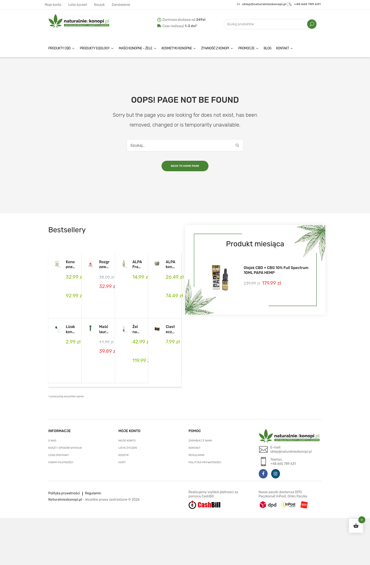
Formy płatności (60, 462)
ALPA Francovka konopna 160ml (138, 265)
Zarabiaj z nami (200, 440)
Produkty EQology (94, 48)
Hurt (122, 462)
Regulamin (196, 455)
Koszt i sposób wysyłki (65, 447)
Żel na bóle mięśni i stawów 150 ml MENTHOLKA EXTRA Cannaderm (138, 329)
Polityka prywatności (205, 462)
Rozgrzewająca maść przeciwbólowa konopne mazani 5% (104, 265)
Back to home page (185, 166)
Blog (267, 48)
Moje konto (53, 5)
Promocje (246, 48)
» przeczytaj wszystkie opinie (66, 396)
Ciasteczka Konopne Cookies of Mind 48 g (171, 329)
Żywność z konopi (215, 48)
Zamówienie (121, 5)
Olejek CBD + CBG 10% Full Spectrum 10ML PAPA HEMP (276, 270)
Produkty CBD (59, 48)
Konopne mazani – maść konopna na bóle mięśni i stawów (70, 265)
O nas (52, 440)
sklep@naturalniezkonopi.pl (261, 4)
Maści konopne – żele (135, 48)
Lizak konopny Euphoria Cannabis (70, 329)
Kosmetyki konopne (177, 48)
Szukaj (311, 24)
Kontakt (282, 48)
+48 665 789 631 (305, 4)
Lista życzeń (77, 5)
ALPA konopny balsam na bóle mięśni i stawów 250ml (171, 265)
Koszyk (99, 5)
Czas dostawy (58, 455)
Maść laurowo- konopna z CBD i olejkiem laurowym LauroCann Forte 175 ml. (104, 329)
